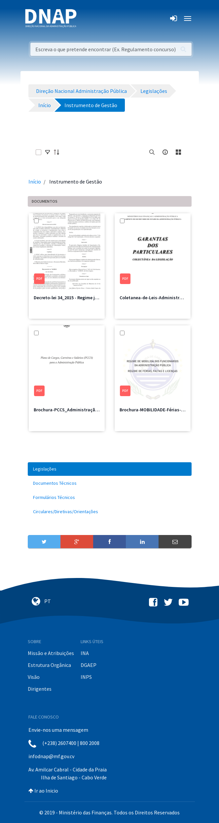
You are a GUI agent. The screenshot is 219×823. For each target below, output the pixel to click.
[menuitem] (110, 469)
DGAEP (88, 665)
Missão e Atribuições (51, 653)
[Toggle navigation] (86, 18)
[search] (152, 152)
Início (34, 181)
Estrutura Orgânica (49, 665)
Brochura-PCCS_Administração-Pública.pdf (79, 410)
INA (85, 653)
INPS (86, 677)
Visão (34, 677)
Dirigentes (40, 688)
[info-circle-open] (165, 152)
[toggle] (47, 152)
